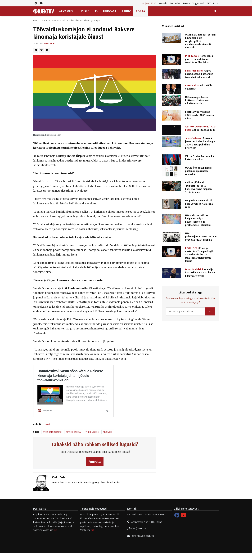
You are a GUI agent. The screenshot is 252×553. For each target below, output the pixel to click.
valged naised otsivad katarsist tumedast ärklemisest (199, 74)
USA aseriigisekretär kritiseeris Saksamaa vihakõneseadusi (197, 100)
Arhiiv (126, 11)
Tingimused (198, 3)
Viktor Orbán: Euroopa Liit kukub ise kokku (200, 157)
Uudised (84, 11)
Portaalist (175, 3)
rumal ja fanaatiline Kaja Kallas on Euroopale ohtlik (200, 272)
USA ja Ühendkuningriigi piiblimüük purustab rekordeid (198, 171)
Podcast (109, 11)
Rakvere (108, 431)
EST (209, 3)
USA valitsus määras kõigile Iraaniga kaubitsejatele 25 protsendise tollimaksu (198, 220)
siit (55, 529)
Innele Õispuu (74, 431)
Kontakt (163, 3)
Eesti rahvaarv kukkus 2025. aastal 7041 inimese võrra (200, 115)
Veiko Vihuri (49, 43)
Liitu (210, 311)
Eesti (35, 20)
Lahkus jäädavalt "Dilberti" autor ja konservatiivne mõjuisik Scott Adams (198, 187)
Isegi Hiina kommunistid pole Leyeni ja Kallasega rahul (199, 203)
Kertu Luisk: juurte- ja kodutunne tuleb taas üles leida (199, 59)
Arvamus (66, 11)
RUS (215, 3)
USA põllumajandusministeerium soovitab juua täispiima (200, 236)
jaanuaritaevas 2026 (200, 128)
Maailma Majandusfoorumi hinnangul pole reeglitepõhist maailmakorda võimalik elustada (200, 41)
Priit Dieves (93, 431)
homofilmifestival (53, 431)
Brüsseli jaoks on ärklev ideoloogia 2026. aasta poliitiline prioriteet (200, 142)
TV (96, 11)
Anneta (95, 461)
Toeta (186, 3)
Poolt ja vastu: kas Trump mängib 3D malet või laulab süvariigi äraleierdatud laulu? (199, 254)
